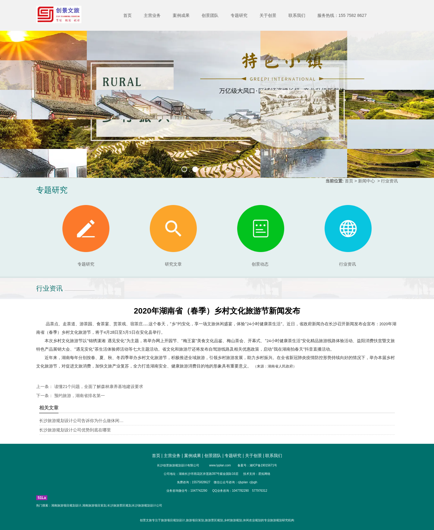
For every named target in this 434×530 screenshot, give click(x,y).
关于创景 (267, 15)
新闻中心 (366, 180)
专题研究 (239, 15)
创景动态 (260, 236)
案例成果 (181, 15)
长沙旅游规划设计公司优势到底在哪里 (75, 429)
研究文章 (173, 236)
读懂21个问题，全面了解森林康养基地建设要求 (98, 386)
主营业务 (152, 15)
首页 (127, 15)
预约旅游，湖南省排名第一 (79, 395)
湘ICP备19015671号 (263, 465)
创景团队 (210, 15)
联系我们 (296, 15)
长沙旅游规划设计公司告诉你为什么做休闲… (81, 420)
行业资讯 (347, 264)
